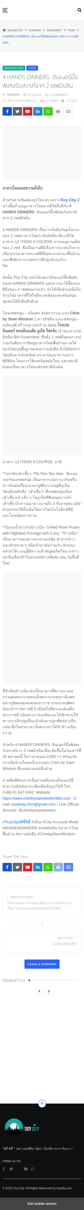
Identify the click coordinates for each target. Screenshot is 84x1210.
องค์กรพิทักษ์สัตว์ (65, 943)
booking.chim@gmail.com (34, 804)
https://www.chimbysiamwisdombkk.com (37, 798)
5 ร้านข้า (9, 1078)
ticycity (13, 94)
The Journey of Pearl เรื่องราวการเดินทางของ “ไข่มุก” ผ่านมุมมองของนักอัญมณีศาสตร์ (39, 905)
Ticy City (68, 200)
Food (30, 1070)
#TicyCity (10, 822)
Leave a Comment (42, 964)
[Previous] (39, 991)
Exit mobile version (41, 1204)
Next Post (66, 938)
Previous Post (21, 897)
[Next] (49, 991)
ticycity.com (64, 1188)
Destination (13, 1070)
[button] (5, 10)
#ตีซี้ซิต (24, 822)
